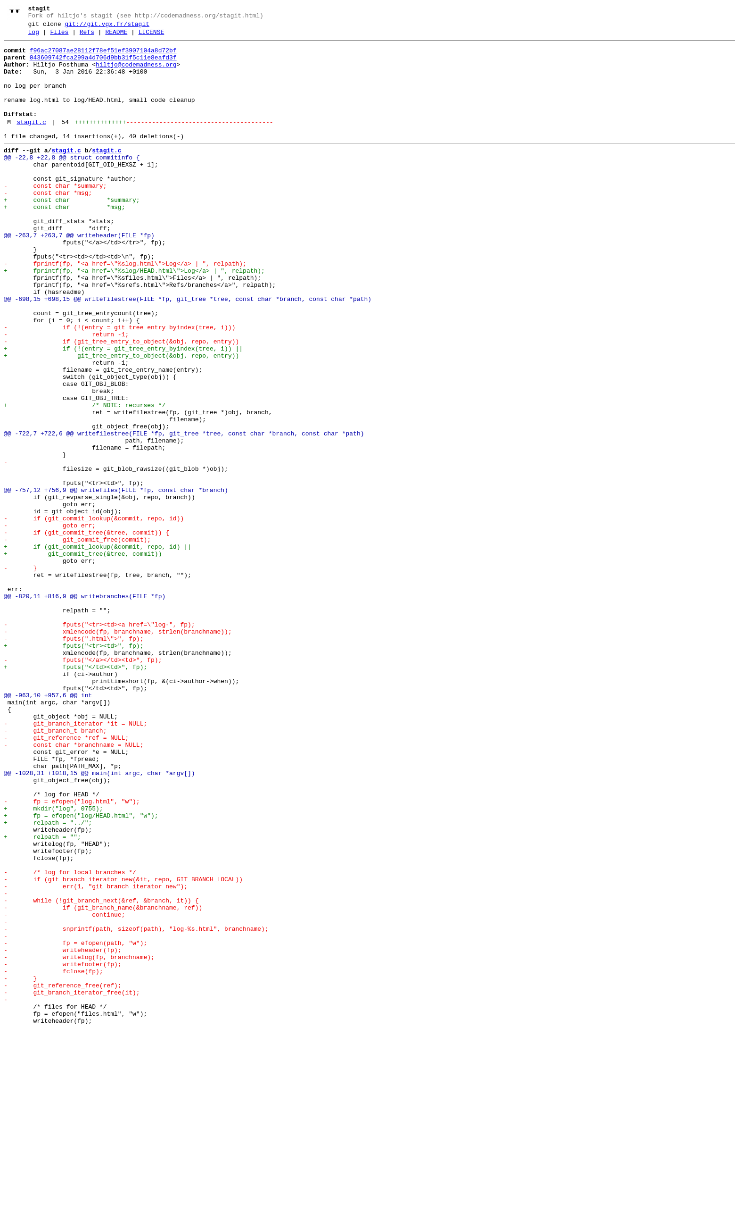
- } (20, 674)
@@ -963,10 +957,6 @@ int (48, 827)
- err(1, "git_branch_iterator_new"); (96, 1056)
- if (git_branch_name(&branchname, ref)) (103, 1082)
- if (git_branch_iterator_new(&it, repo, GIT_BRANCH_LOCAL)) (123, 1048)
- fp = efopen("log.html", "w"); (72, 954)
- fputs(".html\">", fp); (73, 759)
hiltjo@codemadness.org (136, 73)
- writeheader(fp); (63, 1132)
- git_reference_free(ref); (63, 1175)
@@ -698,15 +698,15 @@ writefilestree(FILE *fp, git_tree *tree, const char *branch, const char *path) (187, 351)
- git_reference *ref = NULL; (66, 878)
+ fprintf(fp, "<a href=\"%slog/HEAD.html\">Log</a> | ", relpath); (134, 317)
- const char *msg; (48, 224)
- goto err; (50, 623)
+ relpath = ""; (42, 997)
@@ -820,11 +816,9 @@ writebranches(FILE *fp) (84, 708)
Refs (87, 36)
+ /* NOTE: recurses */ (84, 479)
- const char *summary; (55, 215)
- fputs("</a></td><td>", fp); (83, 784)
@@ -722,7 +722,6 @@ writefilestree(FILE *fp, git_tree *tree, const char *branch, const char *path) (184, 513)
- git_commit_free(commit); (77, 640)
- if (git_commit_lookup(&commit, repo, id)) (94, 614)
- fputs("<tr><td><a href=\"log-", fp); (99, 742)
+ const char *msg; (64, 241)
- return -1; (66, 394)
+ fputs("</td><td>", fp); (75, 793)
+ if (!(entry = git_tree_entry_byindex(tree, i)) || (123, 411)
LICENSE (151, 36)
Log (33, 36)
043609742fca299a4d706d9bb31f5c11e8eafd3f (103, 64)
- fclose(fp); (53, 1158)
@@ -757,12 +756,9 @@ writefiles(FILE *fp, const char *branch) (116, 580)
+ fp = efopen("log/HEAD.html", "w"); (81, 971)
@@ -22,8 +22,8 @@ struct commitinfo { (72, 181)
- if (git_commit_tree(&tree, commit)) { (86, 631)
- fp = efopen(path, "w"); (75, 1124)
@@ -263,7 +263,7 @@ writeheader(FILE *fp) (79, 275)
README (116, 36)
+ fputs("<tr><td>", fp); (73, 767)
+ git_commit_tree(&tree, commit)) (83, 657)
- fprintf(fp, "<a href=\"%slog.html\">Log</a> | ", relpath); (125, 309)
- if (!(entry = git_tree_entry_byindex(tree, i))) (119, 385)
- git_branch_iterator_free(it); (72, 1183)
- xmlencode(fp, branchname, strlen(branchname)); (118, 750)
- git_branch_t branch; (55, 869)
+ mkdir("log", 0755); (53, 963)
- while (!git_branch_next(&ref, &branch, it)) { (101, 1073)
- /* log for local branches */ (70, 1039)
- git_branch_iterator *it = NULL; (75, 861)
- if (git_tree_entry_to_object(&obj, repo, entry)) (121, 402)
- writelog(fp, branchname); (79, 1141)
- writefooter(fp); (63, 1149)
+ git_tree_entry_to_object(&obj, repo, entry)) (121, 419)
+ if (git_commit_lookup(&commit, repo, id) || (97, 648)
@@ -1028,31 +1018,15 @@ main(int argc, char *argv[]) (99, 920)
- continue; (64, 1090)
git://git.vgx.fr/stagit (107, 27)
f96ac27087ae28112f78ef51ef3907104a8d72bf (103, 56)
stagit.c (31, 142)
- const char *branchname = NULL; (73, 886)
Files (59, 36)
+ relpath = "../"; (48, 980)
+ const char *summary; (72, 232)
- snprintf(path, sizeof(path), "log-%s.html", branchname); (136, 1107)
